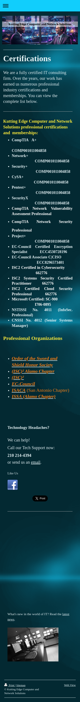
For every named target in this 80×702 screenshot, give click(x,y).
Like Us (12, 473)
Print (9, 685)
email (35, 462)
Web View (70, 685)
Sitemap (20, 685)
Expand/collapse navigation (40, 5)
